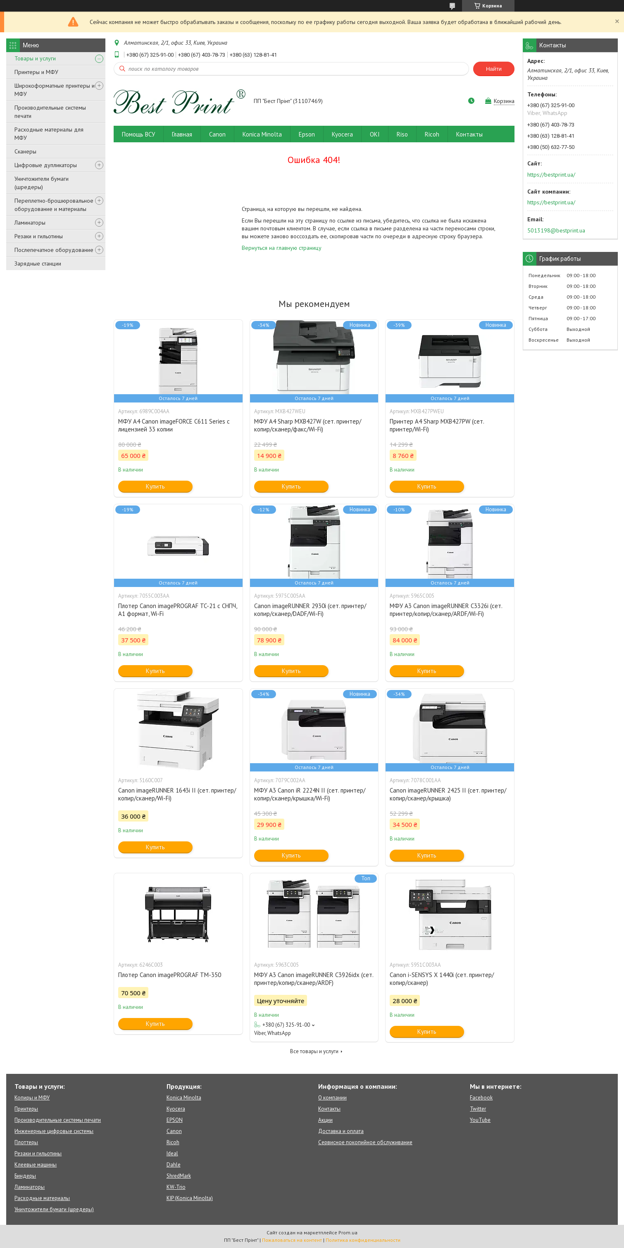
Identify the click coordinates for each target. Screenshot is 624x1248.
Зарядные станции (37, 263)
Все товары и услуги (314, 1051)
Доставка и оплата (341, 1131)
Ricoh (432, 134)
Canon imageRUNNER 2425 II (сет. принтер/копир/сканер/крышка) (448, 794)
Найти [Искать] (494, 69)
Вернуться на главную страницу (282, 248)
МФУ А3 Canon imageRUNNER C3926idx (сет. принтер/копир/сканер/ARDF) (313, 979)
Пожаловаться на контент (292, 1240)
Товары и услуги (35, 58)
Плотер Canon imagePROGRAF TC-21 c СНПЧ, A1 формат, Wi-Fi (177, 610)
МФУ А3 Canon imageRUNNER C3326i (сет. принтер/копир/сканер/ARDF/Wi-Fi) (446, 610)
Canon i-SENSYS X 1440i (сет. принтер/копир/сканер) (442, 979)
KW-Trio (176, 1187)
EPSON (175, 1119)
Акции (325, 1119)
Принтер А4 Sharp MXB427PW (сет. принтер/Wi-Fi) (437, 425)
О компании (332, 1097)
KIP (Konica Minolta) (190, 1198)
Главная (182, 134)
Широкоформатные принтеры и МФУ (54, 90)
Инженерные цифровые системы (53, 1131)
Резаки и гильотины (38, 236)
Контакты (469, 134)
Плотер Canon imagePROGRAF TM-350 (169, 975)
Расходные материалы (42, 1198)
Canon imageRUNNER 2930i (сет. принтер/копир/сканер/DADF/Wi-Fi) (310, 610)
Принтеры (26, 1108)
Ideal (172, 1153)
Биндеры (25, 1175)
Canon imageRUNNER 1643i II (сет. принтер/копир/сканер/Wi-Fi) (177, 794)
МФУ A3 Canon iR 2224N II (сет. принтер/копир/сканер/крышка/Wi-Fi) (309, 794)
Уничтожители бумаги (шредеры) (41, 183)
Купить (155, 486)
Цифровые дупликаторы (45, 165)
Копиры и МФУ (32, 1097)
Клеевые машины (35, 1164)
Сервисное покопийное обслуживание (365, 1142)
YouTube (480, 1119)
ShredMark (179, 1175)
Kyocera (342, 134)
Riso (402, 134)
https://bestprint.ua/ (551, 174)
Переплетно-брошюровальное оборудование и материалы (53, 205)
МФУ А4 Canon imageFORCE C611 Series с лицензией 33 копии (174, 425)
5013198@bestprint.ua (556, 230)
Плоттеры (26, 1142)
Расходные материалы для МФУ (48, 133)
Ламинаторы (29, 222)
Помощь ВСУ (138, 134)
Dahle (174, 1164)
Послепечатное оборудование (53, 250)
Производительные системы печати (50, 112)
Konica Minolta (262, 134)
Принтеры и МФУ (36, 72)
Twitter (478, 1108)
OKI (375, 134)
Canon (217, 134)
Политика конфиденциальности (363, 1240)
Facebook (481, 1097)
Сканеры (25, 151)
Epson (307, 134)
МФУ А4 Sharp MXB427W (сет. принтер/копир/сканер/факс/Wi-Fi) (307, 425)
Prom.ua (347, 1232)
